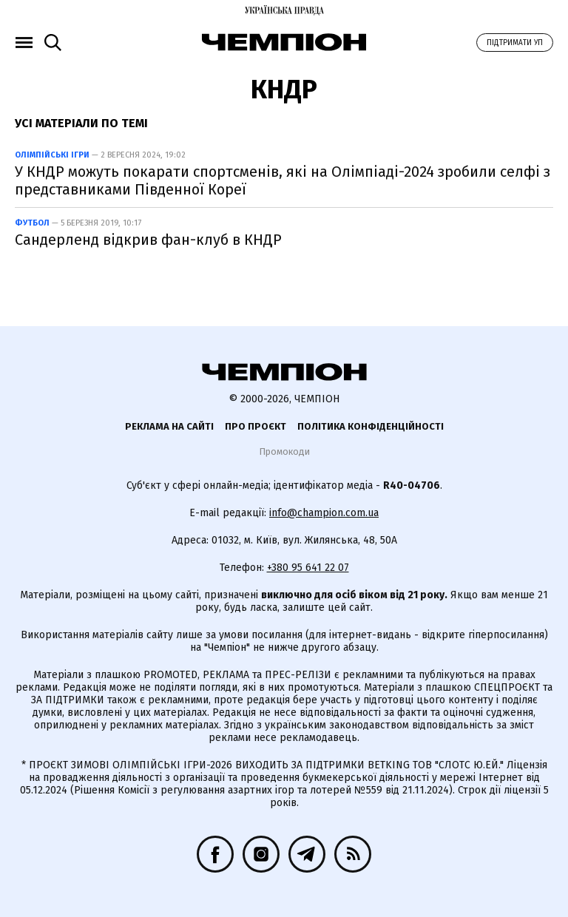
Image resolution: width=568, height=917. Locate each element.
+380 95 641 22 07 (308, 567)
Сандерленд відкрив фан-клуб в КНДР (148, 239)
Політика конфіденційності (370, 426)
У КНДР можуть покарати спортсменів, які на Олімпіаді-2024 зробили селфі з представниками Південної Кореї (282, 180)
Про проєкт (255, 426)
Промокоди (284, 451)
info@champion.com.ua (324, 513)
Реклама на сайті (169, 426)
